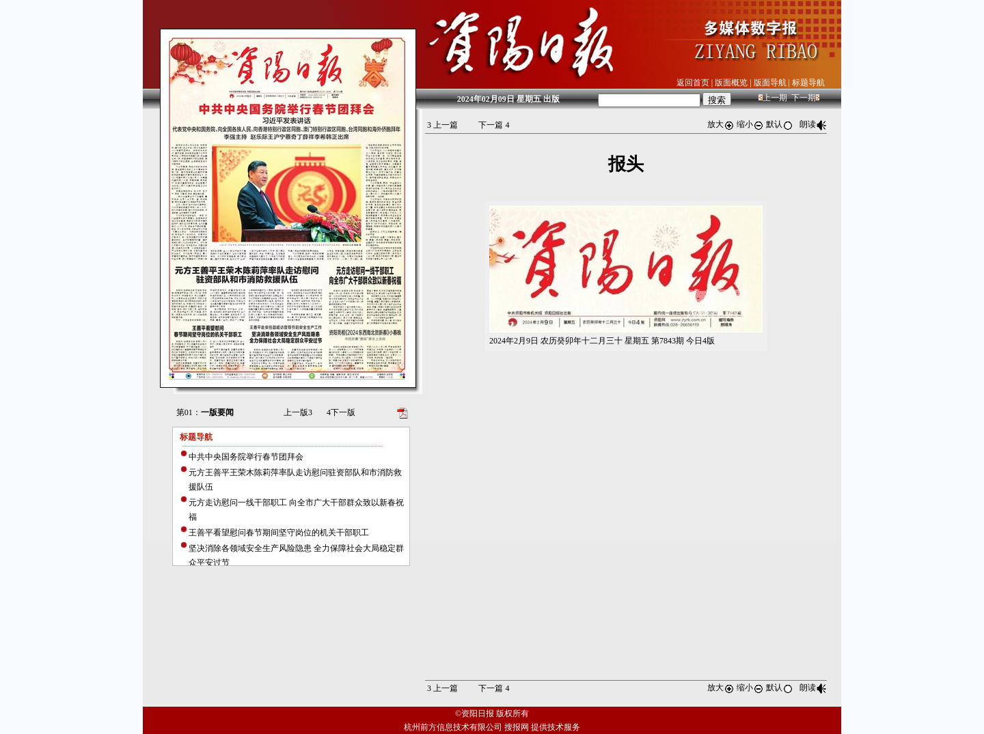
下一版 (341, 412)
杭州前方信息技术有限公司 (453, 727)
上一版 (298, 412)
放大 (721, 124)
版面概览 (731, 82)
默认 (779, 124)
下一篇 (493, 125)
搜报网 (516, 727)
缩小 (750, 124)
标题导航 (808, 82)
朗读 (813, 124)
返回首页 (692, 82)
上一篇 (442, 125)
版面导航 (770, 82)
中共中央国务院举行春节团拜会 (246, 457)
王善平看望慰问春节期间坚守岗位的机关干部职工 (279, 532)
